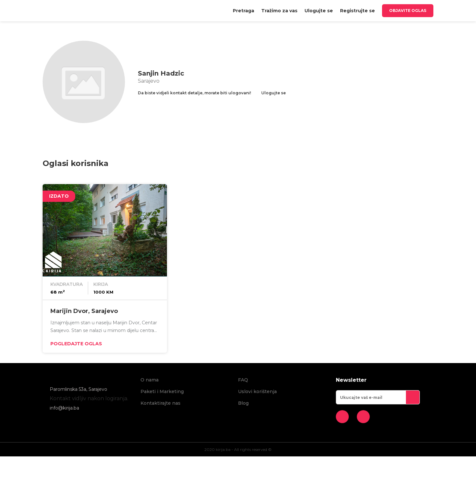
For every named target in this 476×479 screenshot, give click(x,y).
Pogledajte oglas (76, 344)
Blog (243, 403)
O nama (149, 380)
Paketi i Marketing (162, 391)
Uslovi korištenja (257, 391)
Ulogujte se (319, 11)
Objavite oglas (407, 10)
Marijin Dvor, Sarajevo (84, 311)
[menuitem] (243, 10)
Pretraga (243, 11)
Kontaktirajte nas (160, 403)
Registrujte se (357, 11)
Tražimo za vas (279, 11)
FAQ (243, 380)
